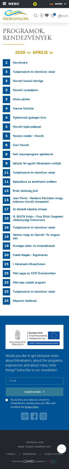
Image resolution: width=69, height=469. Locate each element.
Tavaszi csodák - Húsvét (28, 136)
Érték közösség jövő (25, 191)
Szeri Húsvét (21, 145)
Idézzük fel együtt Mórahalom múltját (37, 163)
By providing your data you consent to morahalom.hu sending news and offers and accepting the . (33, 403)
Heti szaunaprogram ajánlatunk (33, 154)
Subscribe (35, 391)
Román (58, 3)
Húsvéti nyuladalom (25, 90)
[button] (61, 448)
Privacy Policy (31, 407)
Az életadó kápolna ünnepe (30, 209)
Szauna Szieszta (23, 108)
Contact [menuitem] (10, 454)
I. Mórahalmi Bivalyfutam (29, 264)
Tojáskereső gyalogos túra (29, 117)
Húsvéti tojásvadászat (27, 126)
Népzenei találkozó (25, 301)
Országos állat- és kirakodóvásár (34, 246)
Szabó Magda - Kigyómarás (30, 255)
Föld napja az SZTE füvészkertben (34, 273)
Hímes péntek (21, 99)
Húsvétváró (20, 62)
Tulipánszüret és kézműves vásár (34, 72)
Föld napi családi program (29, 282)
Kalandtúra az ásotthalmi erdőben (34, 181)
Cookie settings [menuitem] (53, 454)
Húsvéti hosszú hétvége (28, 81)
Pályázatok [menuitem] (29, 454)
